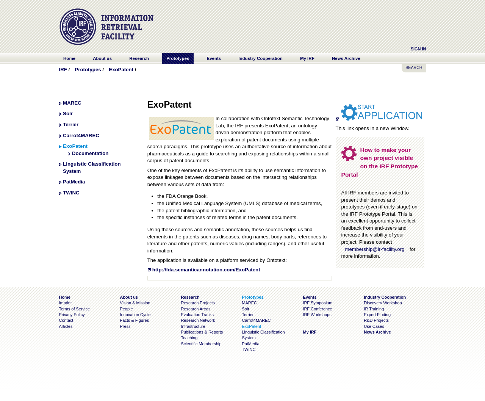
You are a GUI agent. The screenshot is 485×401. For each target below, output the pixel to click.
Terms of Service (74, 309)
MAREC (72, 103)
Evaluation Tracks (197, 314)
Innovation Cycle (135, 314)
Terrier (70, 124)
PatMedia (74, 182)
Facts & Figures (134, 320)
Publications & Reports (202, 332)
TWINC (71, 193)
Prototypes (88, 69)
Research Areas (195, 309)
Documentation (90, 153)
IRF (63, 69)
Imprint (65, 303)
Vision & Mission (135, 303)
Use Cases (374, 326)
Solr (68, 113)
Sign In (418, 49)
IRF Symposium (317, 303)
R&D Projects (376, 320)
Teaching (189, 337)
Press (125, 326)
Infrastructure (193, 326)
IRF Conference (317, 309)
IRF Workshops (317, 314)
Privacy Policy (72, 314)
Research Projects (198, 303)
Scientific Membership (201, 343)
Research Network (198, 320)
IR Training (374, 309)
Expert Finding (377, 314)
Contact (66, 320)
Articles (66, 326)
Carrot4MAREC (81, 135)
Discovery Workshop (383, 303)
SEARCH (413, 67)
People (126, 309)
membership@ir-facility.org (375, 249)
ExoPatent (121, 69)
